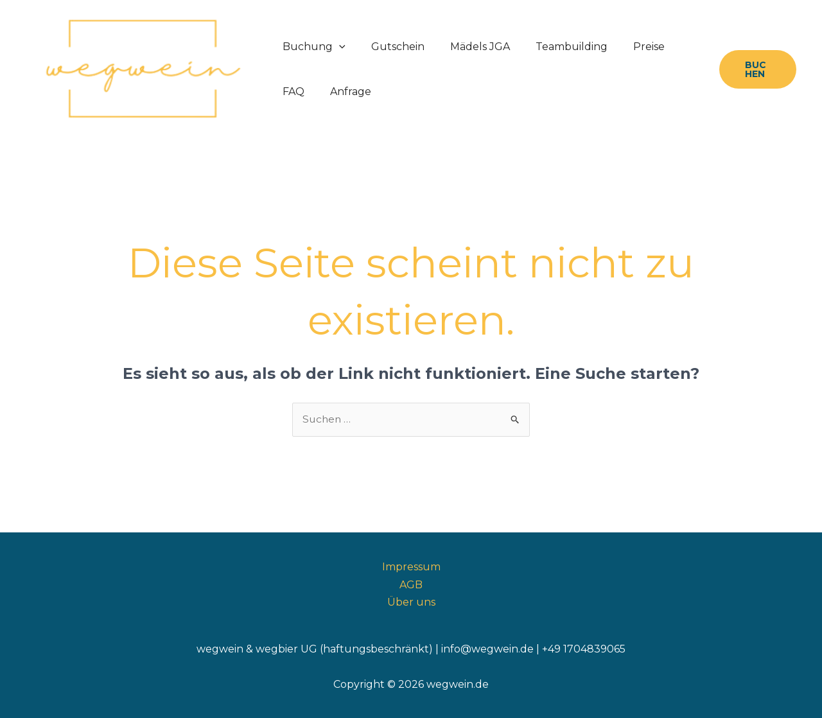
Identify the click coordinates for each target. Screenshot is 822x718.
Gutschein (390, 46)
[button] (336, 46)
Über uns (411, 602)
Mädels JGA (467, 46)
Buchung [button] (311, 46)
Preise (626, 46)
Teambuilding (554, 46)
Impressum (411, 567)
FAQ (673, 46)
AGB (411, 585)
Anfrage (300, 91)
